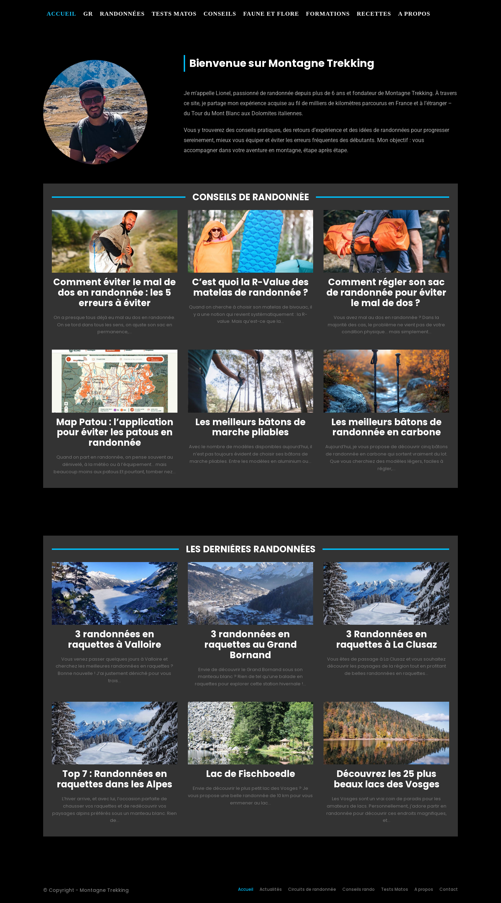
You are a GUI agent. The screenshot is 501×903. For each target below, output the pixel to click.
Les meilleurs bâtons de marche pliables (250, 427)
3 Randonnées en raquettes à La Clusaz (386, 639)
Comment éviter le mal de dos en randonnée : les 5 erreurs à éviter (114, 292)
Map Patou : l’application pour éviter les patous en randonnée (114, 432)
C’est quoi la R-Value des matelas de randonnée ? (250, 287)
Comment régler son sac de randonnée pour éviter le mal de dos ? (386, 292)
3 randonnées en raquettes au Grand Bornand (250, 644)
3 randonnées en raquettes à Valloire (114, 639)
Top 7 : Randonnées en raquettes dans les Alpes (114, 779)
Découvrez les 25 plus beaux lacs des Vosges (386, 779)
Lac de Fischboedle (250, 774)
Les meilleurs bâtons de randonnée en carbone (386, 427)
